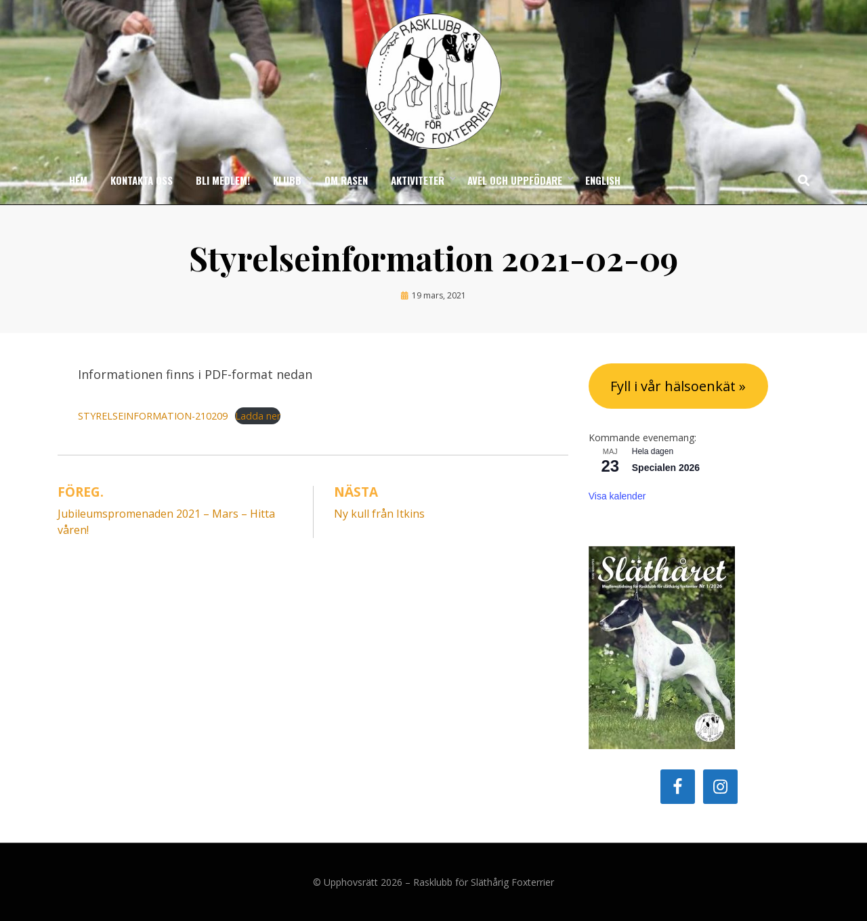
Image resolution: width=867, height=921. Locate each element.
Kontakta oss (141, 180)
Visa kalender (617, 496)
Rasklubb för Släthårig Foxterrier (483, 882)
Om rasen (346, 180)
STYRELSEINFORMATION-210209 (153, 415)
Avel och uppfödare (514, 180)
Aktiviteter (417, 180)
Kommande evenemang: (642, 437)
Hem (78, 180)
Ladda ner (257, 415)
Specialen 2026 (666, 467)
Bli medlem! (223, 180)
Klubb (287, 180)
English (602, 180)
